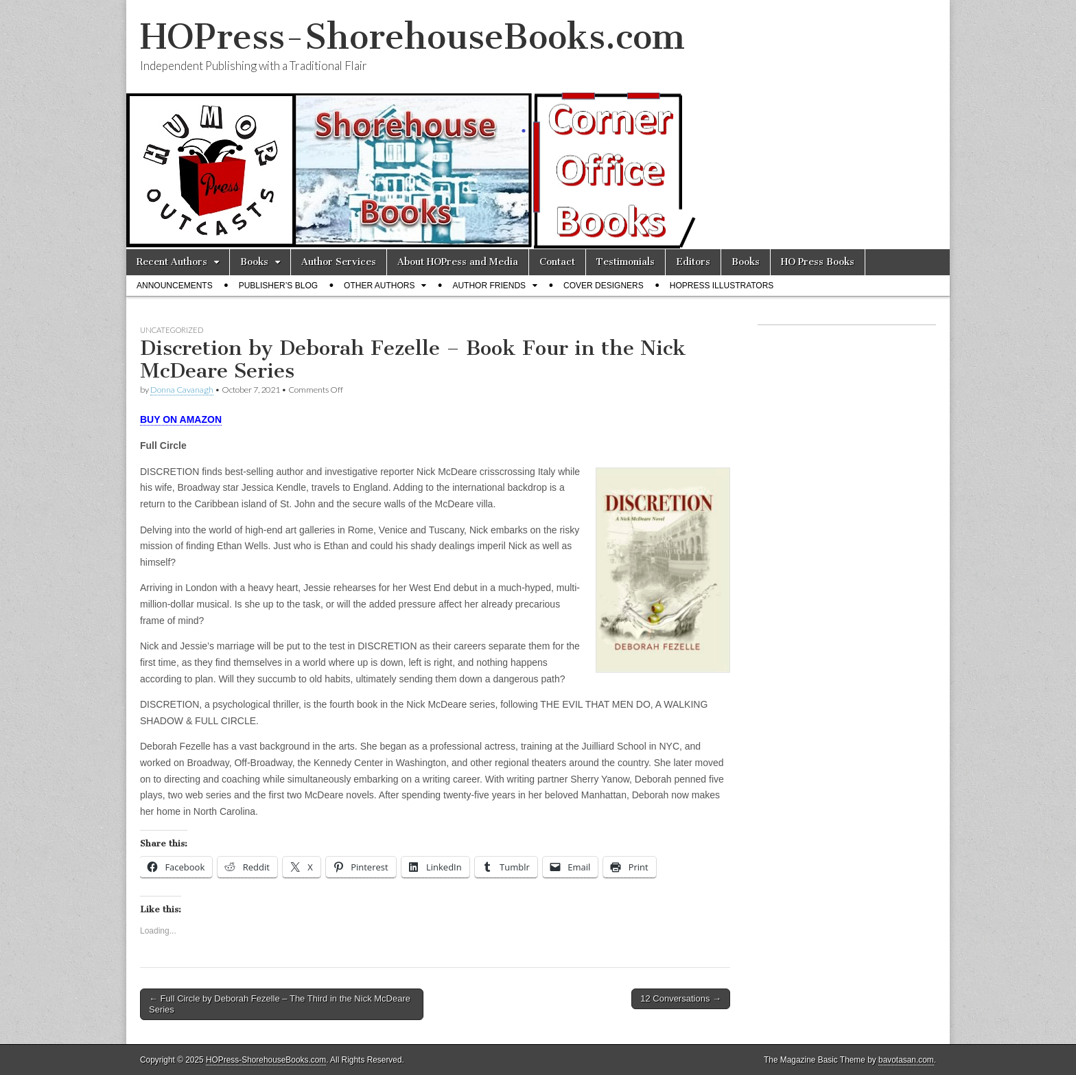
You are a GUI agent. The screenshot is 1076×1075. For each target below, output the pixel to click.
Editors (693, 262)
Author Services (338, 262)
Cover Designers (603, 285)
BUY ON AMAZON (181, 419)
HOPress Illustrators (722, 285)
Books (254, 262)
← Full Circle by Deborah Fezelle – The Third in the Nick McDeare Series (279, 1004)
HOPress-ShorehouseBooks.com (412, 37)
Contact (557, 262)
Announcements (175, 285)
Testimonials (625, 262)
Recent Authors (172, 262)
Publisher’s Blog (278, 285)
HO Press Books (817, 262)
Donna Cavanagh (181, 389)
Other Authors (379, 285)
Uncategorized (171, 329)
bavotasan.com (906, 1060)
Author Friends (489, 285)
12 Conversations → (680, 998)
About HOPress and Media (457, 262)
